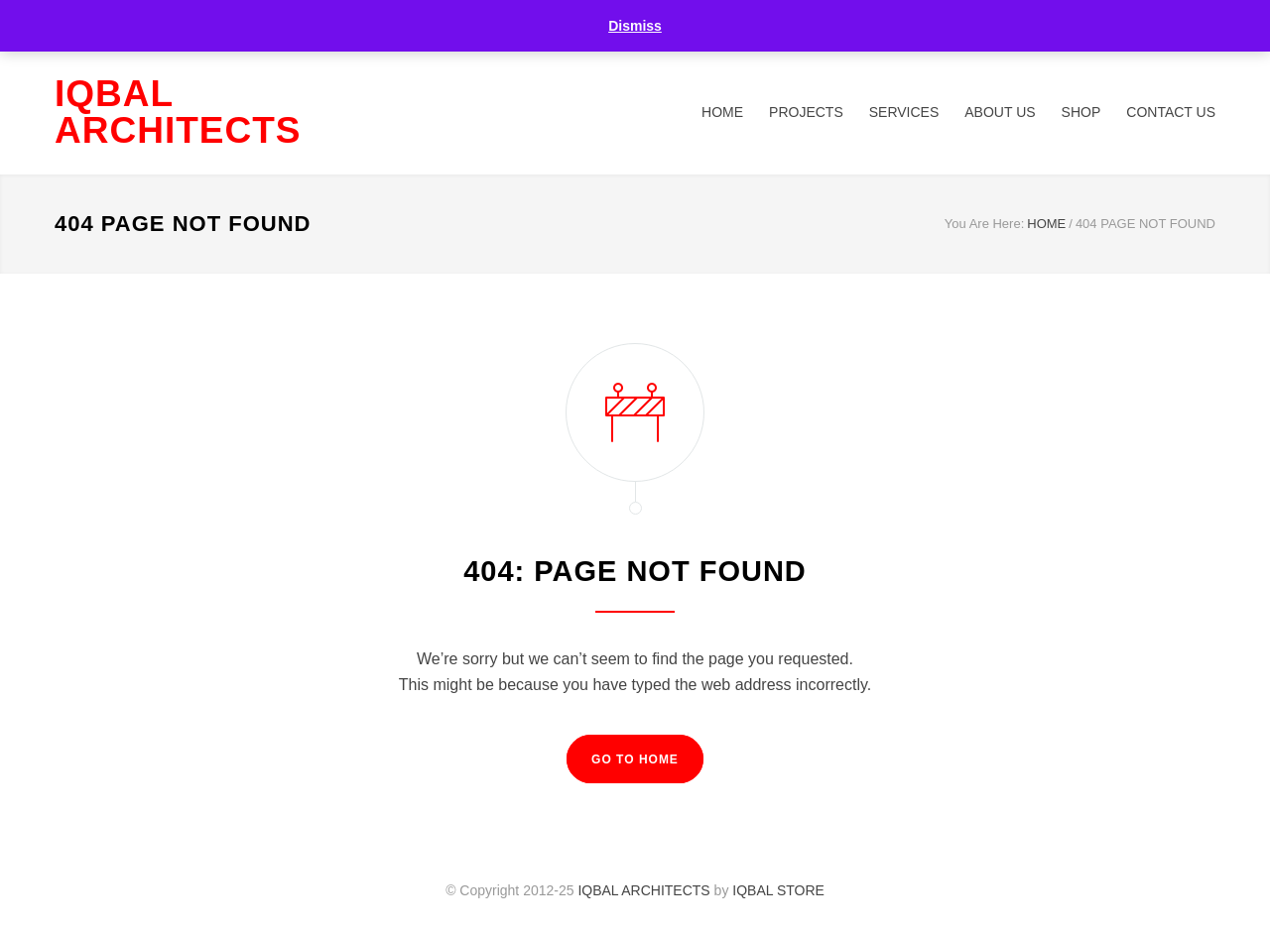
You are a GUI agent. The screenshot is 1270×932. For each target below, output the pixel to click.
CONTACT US (1170, 112)
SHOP (1081, 112)
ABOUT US (999, 112)
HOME (722, 112)
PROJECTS (806, 112)
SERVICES (904, 112)
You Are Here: (984, 223)
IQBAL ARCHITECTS (178, 112)
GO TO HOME (635, 759)
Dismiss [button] (635, 26)
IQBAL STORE (778, 890)
